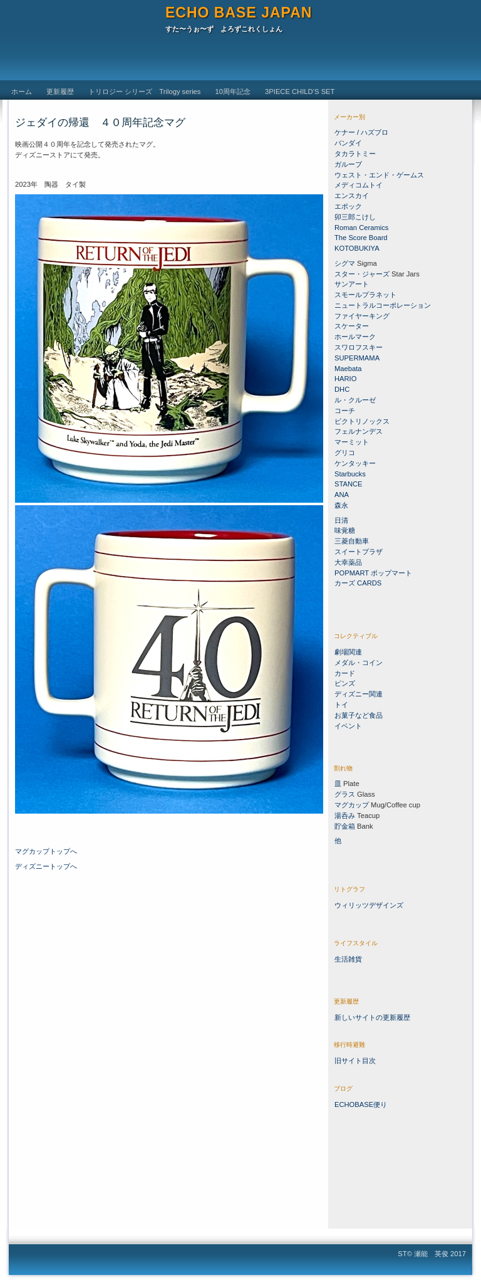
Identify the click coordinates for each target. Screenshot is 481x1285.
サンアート (351, 284)
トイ (341, 704)
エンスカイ (351, 195)
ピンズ (344, 683)
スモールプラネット (365, 294)
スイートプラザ (358, 551)
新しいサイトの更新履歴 (372, 1017)
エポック (348, 206)
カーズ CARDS (357, 583)
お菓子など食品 (358, 715)
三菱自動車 (351, 541)
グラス (344, 794)
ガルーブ (348, 164)
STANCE (348, 484)
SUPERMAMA (357, 358)
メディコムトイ (358, 185)
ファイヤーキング (362, 316)
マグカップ (351, 805)
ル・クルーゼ (355, 400)
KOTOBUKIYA (357, 248)
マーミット (351, 442)
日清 (341, 520)
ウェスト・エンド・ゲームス (379, 175)
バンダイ (348, 143)
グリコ (344, 452)
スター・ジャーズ (362, 274)
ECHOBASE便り (360, 1104)
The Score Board (361, 237)
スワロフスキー (359, 347)
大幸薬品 (348, 562)
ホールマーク (355, 336)
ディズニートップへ (46, 866)
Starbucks (350, 474)
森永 (341, 505)
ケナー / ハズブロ (361, 132)
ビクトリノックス (362, 421)
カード (344, 673)
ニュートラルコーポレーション (382, 305)
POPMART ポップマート (373, 573)
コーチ (344, 410)
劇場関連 (348, 652)
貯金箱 (344, 826)
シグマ (344, 263)
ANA (341, 494)
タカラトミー (355, 153)
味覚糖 (344, 530)
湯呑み (344, 815)
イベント (348, 726)
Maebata (348, 368)
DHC (341, 389)
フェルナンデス (358, 431)
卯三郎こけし (355, 217)
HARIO (345, 378)
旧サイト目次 (355, 1060)
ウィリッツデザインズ (368, 905)
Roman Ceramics (361, 227)
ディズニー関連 (358, 694)
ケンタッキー (355, 463)
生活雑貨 (348, 959)
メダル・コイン (358, 662)
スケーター (351, 326)
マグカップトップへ (46, 851)
